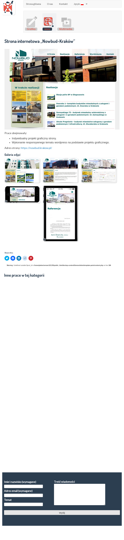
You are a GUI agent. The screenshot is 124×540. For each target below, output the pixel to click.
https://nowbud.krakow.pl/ (36, 148)
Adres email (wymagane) (23, 493)
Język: (79, 3)
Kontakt (63, 3)
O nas (50, 3)
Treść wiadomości (79, 493)
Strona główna (33, 3)
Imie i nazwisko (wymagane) (23, 484)
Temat (23, 502)
